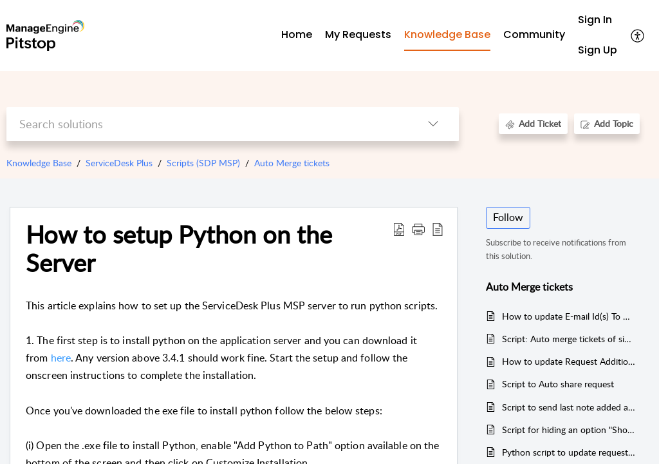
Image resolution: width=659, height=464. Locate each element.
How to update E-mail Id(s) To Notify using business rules (569, 316)
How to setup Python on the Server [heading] (179, 248)
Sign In (595, 19)
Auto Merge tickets (292, 163)
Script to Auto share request (558, 384)
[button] (638, 35)
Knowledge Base (38, 163)
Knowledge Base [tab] (447, 34)
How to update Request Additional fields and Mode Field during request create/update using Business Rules (569, 361)
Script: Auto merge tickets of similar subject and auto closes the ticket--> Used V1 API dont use (569, 339)
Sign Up (597, 50)
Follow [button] (508, 217)
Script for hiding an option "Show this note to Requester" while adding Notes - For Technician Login (569, 429)
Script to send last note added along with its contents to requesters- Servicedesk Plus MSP (569, 407)
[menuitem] (597, 20)
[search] (206, 124)
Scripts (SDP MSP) (203, 163)
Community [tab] (534, 34)
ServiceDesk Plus (119, 163)
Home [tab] (296, 34)
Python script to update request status (569, 452)
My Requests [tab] (358, 34)
